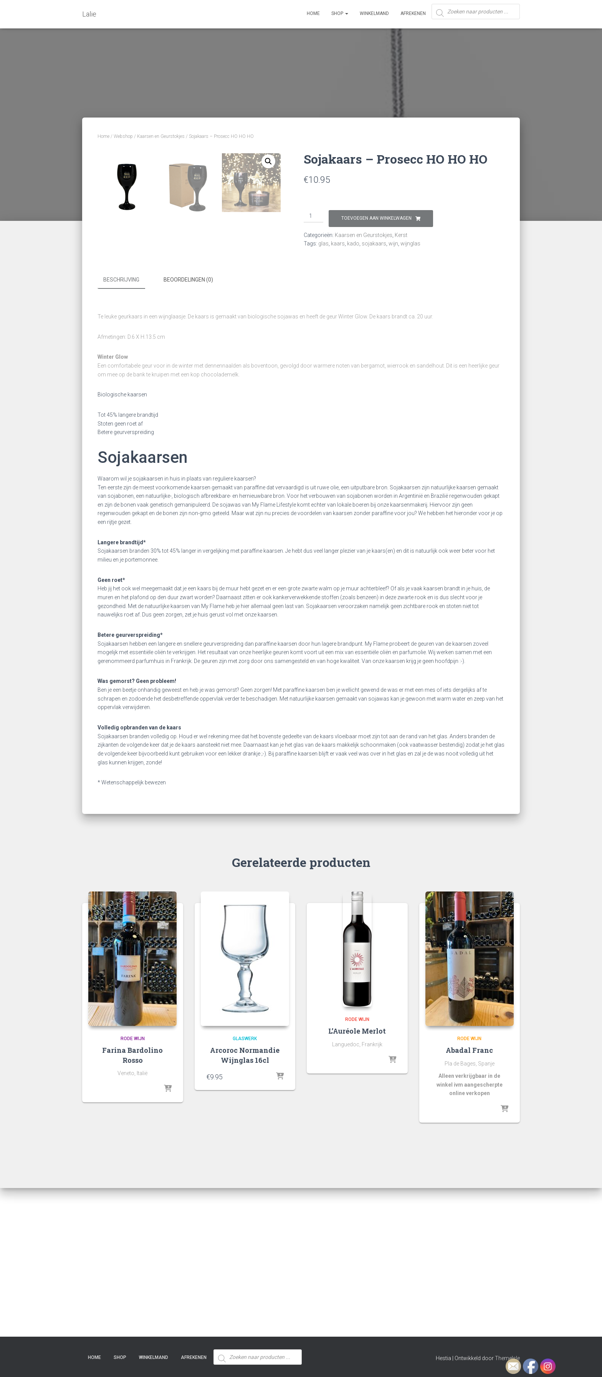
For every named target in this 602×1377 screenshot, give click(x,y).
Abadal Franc (469, 1200)
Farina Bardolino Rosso (132, 1205)
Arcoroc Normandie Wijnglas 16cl (245, 1205)
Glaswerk (245, 1188)
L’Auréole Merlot (357, 1181)
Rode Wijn (133, 1188)
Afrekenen (413, 13)
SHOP (339, 13)
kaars (338, 243)
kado (353, 243)
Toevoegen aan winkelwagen (376, 218)
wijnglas (410, 243)
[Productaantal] (313, 216)
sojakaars (374, 243)
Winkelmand (374, 13)
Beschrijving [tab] (121, 430)
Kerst (401, 235)
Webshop (123, 136)
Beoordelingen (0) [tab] (188, 430)
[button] (268, 161)
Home (313, 13)
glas (323, 243)
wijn (393, 243)
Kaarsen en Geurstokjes (161, 136)
